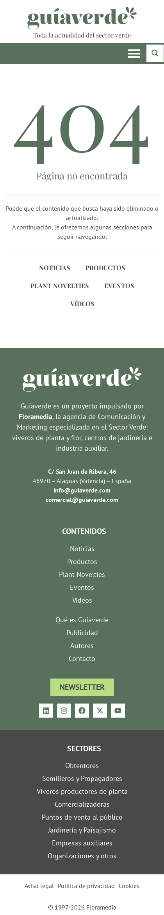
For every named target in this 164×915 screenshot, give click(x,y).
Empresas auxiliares (82, 842)
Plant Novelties (59, 285)
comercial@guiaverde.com (82, 499)
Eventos (119, 285)
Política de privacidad (86, 886)
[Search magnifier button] (155, 53)
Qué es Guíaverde (82, 619)
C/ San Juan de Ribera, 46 (82, 471)
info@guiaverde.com (82, 490)
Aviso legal (39, 886)
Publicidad (82, 632)
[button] (134, 53)
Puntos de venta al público (82, 817)
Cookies (129, 886)
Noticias (54, 267)
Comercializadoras (82, 804)
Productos (105, 267)
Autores (82, 645)
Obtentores (82, 765)
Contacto (82, 658)
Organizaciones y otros (82, 855)
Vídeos (82, 303)
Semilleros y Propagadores (82, 778)
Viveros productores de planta (82, 791)
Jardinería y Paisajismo (82, 829)
